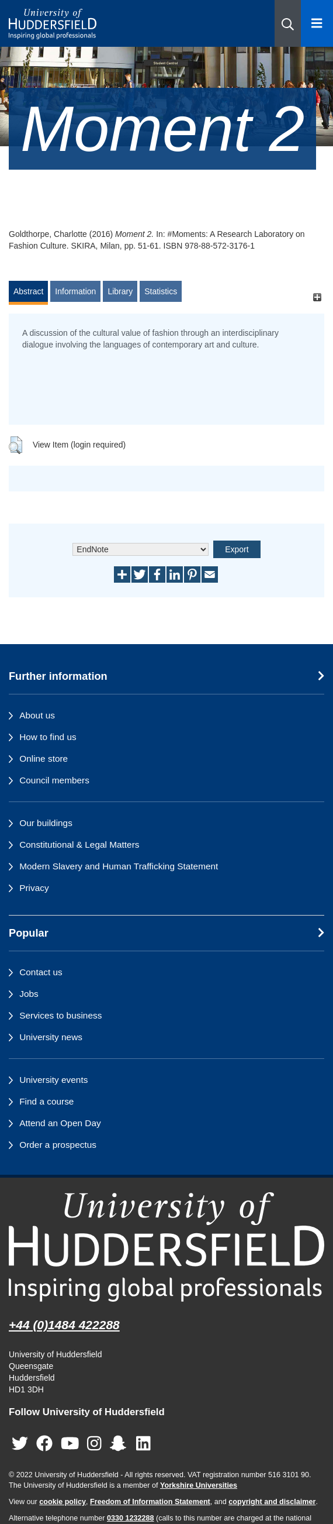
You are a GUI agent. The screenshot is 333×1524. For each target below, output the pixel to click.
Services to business (60, 1015)
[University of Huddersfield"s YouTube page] (70, 1443)
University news (50, 1037)
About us (37, 715)
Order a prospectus (57, 1145)
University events (53, 1080)
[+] (317, 297)
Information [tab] (75, 291)
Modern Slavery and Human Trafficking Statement (118, 866)
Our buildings (45, 823)
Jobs (29, 994)
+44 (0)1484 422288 (64, 1325)
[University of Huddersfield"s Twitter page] (20, 1443)
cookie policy (62, 1502)
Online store (43, 758)
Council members (54, 780)
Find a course (46, 1101)
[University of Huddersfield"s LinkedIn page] (143, 1443)
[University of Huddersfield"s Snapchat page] (120, 1443)
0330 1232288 (130, 1518)
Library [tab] (120, 291)
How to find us (48, 737)
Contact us (41, 972)
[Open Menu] (317, 23)
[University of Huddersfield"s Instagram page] (94, 1443)
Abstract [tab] (28, 291)
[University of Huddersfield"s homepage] (166, 1247)
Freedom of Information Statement (150, 1502)
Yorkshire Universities (198, 1485)
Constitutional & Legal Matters (79, 844)
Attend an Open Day (59, 1123)
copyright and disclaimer (271, 1502)
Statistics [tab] (160, 291)
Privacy (33, 888)
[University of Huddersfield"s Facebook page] (44, 1443)
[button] (288, 23)
